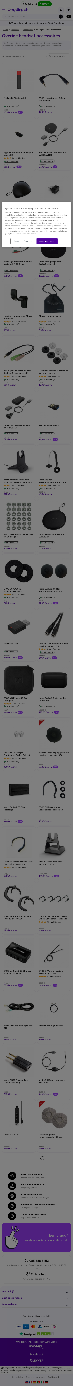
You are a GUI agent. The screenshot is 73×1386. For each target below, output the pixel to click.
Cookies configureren (23, 241)
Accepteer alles (47, 241)
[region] (36, 224)
